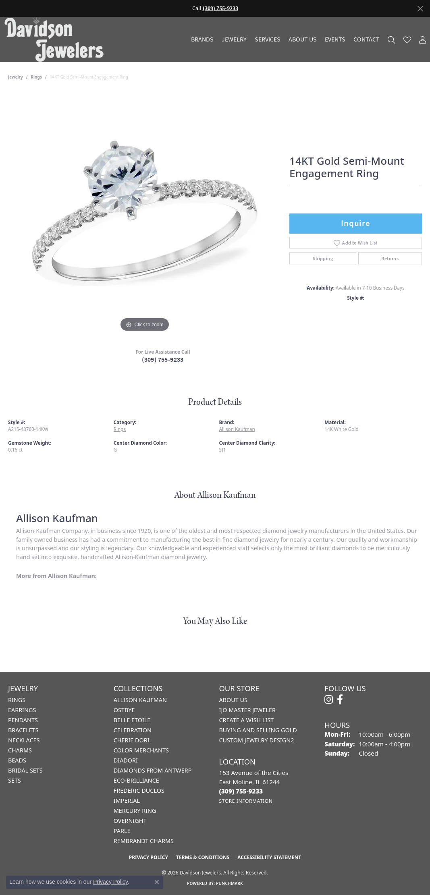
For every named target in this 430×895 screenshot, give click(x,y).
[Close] (420, 9)
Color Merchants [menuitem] (141, 750)
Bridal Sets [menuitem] (25, 770)
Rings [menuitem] (16, 700)
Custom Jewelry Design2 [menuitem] (256, 740)
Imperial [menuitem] (127, 800)
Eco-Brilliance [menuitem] (136, 780)
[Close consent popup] (156, 882)
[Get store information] (246, 801)
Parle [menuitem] (122, 831)
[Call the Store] (241, 791)
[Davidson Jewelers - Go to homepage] (56, 39)
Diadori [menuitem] (126, 760)
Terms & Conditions (202, 857)
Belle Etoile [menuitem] (132, 720)
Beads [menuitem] (17, 760)
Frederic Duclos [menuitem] (139, 790)
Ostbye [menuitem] (124, 710)
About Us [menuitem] (233, 700)
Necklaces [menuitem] (23, 740)
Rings (36, 77)
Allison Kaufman (237, 429)
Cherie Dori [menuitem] (132, 740)
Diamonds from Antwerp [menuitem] (153, 770)
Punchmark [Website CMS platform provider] (229, 883)
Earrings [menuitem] (22, 710)
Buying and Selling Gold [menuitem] (258, 730)
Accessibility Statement (269, 857)
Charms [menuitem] (20, 750)
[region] (145, 213)
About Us (303, 39)
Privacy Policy (148, 857)
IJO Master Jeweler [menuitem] (247, 710)
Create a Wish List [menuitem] (246, 720)
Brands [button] (202, 39)
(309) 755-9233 (163, 359)
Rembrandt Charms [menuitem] (144, 841)
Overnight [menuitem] (130, 821)
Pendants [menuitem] (23, 720)
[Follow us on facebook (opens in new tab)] (340, 699)
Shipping (323, 258)
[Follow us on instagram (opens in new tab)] (328, 699)
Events (335, 39)
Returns (390, 258)
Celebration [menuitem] (133, 730)
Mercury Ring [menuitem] (135, 810)
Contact (366, 39)
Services (267, 39)
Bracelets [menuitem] (23, 730)
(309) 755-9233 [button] (220, 8)
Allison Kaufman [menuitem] (140, 700)
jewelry (15, 77)
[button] (391, 40)
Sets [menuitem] (14, 780)
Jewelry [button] (234, 39)
